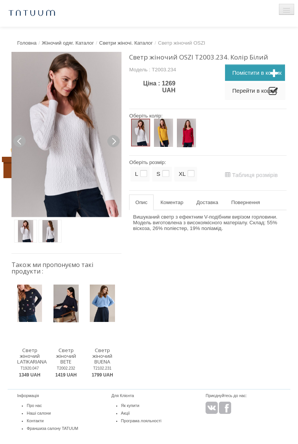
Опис (141, 202)
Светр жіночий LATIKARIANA (32, 356)
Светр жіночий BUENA (102, 356)
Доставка (207, 202)
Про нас (34, 405)
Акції (125, 413)
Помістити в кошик (257, 74)
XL (182, 174)
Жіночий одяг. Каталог (68, 43)
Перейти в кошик (255, 92)
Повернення (245, 202)
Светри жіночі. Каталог (126, 43)
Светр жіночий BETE (66, 356)
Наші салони (39, 413)
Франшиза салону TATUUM (52, 428)
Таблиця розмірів (251, 175)
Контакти (35, 420)
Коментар (171, 202)
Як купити (130, 405)
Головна (27, 43)
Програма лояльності (141, 420)
